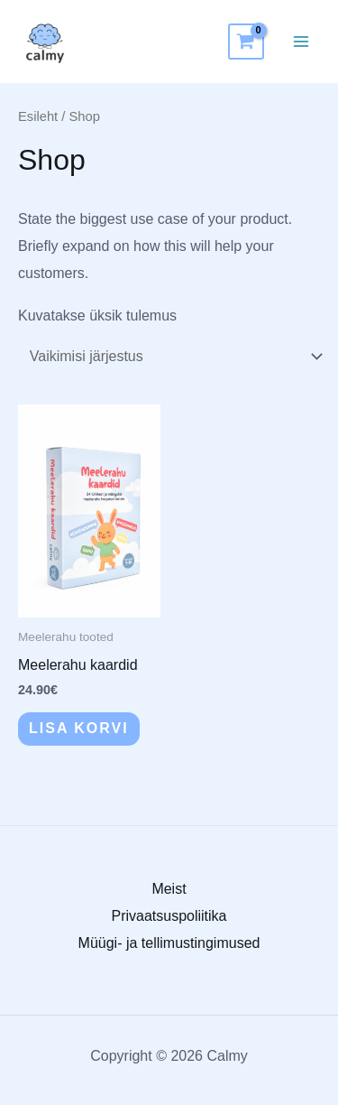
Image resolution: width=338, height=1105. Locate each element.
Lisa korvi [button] (79, 728)
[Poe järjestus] (173, 357)
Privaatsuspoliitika (168, 916)
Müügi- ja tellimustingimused (169, 943)
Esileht (38, 116)
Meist (168, 888)
